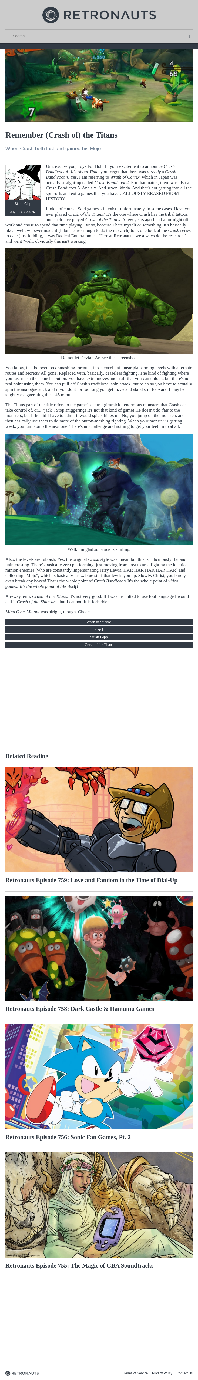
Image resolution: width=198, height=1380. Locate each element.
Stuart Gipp (99, 637)
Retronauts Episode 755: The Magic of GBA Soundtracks (79, 1265)
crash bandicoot (99, 622)
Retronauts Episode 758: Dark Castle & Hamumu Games (79, 1008)
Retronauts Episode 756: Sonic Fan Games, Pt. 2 (68, 1137)
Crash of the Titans (99, 645)
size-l (99, 630)
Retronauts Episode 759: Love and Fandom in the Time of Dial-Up (91, 880)
